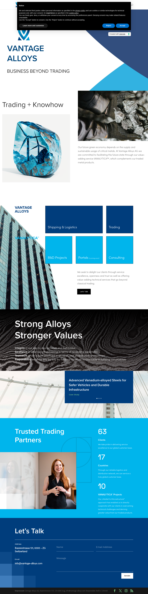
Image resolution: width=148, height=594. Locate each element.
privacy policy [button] (80, 11)
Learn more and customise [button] (33, 26)
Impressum (19, 591)
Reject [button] (108, 26)
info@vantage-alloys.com (28, 563)
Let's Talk (84, 292)
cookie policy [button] (74, 13)
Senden (127, 576)
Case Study (74, 394)
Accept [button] (122, 26)
